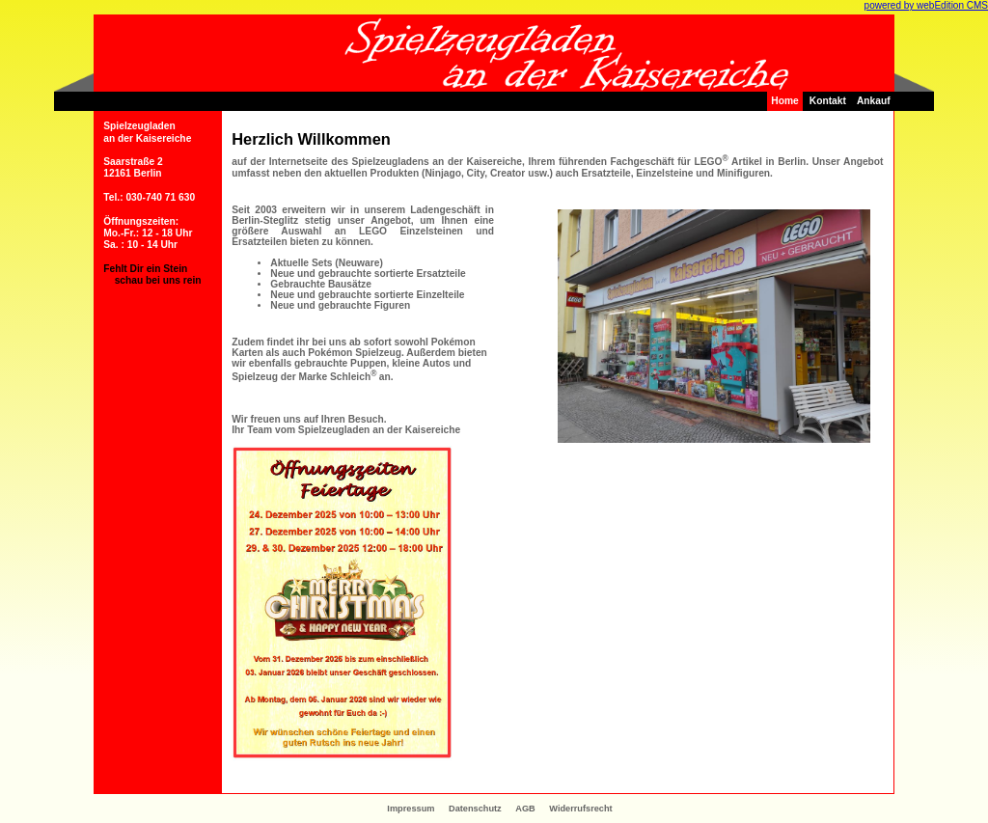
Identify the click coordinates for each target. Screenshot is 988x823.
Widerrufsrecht (580, 808)
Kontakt (828, 101)
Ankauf (874, 101)
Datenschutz (475, 808)
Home (784, 101)
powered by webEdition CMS (926, 5)
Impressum (410, 808)
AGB (525, 808)
